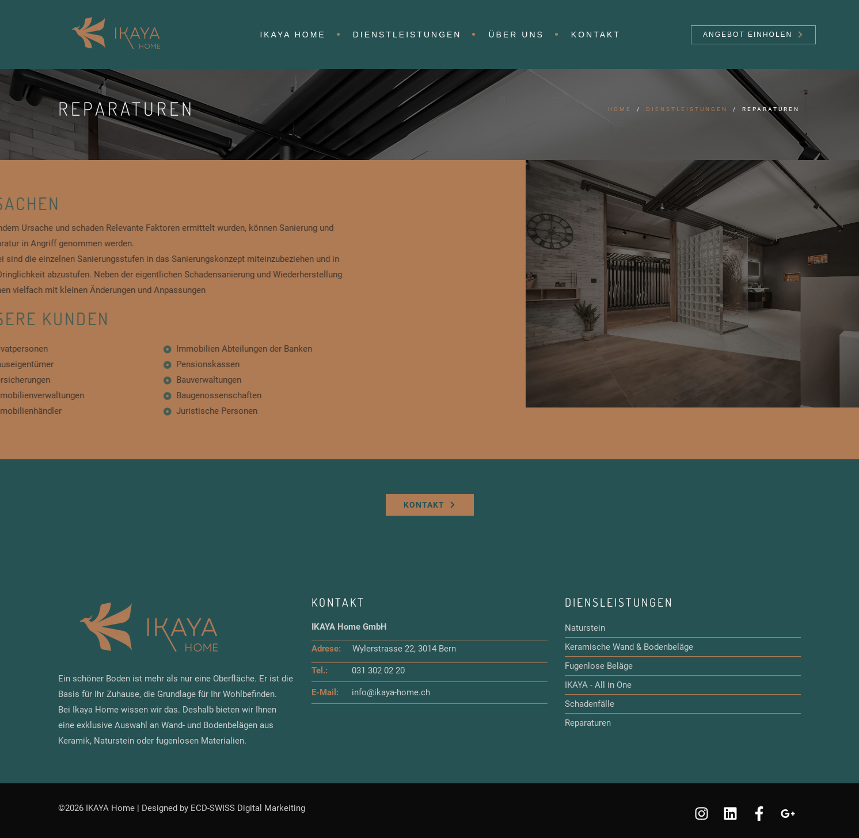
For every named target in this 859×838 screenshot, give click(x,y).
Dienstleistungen (407, 34)
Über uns (515, 34)
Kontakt (596, 34)
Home (620, 109)
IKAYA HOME (292, 34)
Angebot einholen (753, 35)
